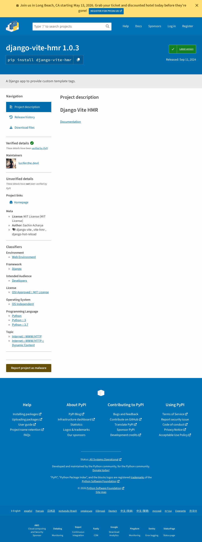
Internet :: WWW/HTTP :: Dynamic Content (28, 343)
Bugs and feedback (125, 414)
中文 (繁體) (143, 511)
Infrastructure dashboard (75, 419)
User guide (25, 424)
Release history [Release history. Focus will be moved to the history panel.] (22, 117)
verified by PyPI (40, 148)
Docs (138, 26)
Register (187, 26)
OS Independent (23, 304)
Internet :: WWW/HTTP (27, 336)
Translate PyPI (124, 424)
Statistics (76, 424)
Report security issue (175, 419)
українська (86, 511)
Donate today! (101, 470)
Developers (19, 280)
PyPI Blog (75, 414)
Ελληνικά (100, 511)
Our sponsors (76, 435)
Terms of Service (173, 414)
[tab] (28, 107)
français (40, 511)
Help (126, 26)
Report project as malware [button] (28, 368)
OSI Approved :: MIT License (30, 292)
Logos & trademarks (76, 430)
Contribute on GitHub (124, 419)
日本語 (51, 511)
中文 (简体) (127, 511)
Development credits (124, 435)
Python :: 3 (19, 320)
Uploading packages (25, 419)
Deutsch (112, 511)
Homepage (18, 202)
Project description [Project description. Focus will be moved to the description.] (24, 107)
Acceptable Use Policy (173, 435)
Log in (172, 26)
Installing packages (25, 414)
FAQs (27, 435)
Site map (101, 492)
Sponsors (154, 26)
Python (17, 316)
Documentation (70, 122)
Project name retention (25, 430)
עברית (168, 511)
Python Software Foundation (99, 481)
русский (156, 511)
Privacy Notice (173, 430)
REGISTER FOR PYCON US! (105, 11)
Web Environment (24, 257)
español (28, 511)
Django (17, 269)
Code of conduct (173, 424)
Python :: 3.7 (20, 325)
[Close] (197, 5)
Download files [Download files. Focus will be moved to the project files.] (22, 127)
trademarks (137, 477)
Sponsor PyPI (126, 430)
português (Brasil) (68, 511)
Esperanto (180, 511)
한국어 (193, 511)
